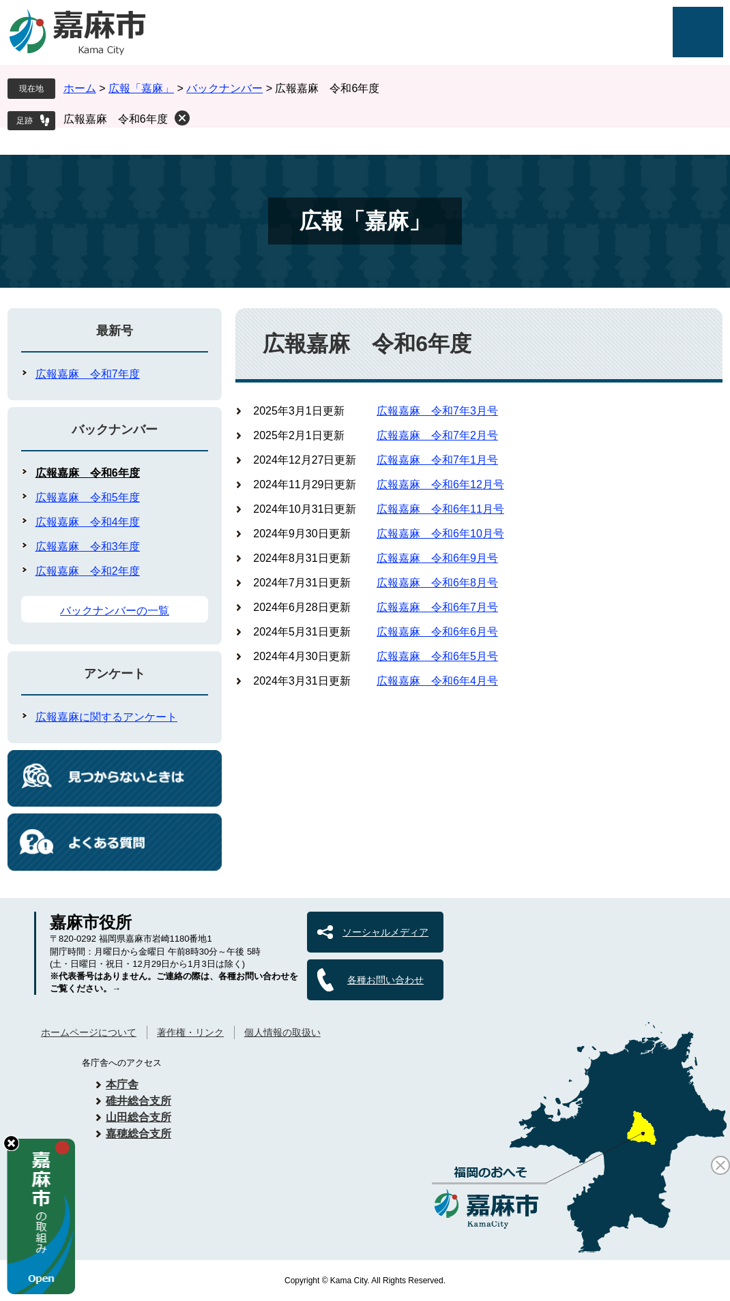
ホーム (79, 88)
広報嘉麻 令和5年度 (87, 497)
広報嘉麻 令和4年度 (87, 522)
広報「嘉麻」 (141, 88)
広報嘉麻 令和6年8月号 (437, 582)
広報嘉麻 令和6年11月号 (440, 509)
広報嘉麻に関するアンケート (106, 717)
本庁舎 (122, 1084)
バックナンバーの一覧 (114, 610)
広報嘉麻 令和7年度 (87, 374)
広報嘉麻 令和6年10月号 (440, 533)
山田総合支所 (138, 1117)
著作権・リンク (190, 1032)
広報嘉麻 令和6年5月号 (437, 656)
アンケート (114, 674)
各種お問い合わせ (385, 979)
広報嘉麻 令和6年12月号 (440, 484)
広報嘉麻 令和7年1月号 (437, 460)
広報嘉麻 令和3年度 (87, 546)
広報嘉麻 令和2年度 (87, 571)
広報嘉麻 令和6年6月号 (437, 632)
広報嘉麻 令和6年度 (115, 119)
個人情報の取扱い (282, 1032)
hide (11, 1143)
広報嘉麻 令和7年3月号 (437, 411)
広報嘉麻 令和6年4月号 (437, 681)
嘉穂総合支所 (138, 1133)
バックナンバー (224, 88)
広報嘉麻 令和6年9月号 (437, 558)
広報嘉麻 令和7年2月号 (437, 435)
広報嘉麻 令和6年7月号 (437, 607)
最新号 (114, 331)
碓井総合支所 (138, 1101)
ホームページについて (88, 1032)
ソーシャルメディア (385, 932)
